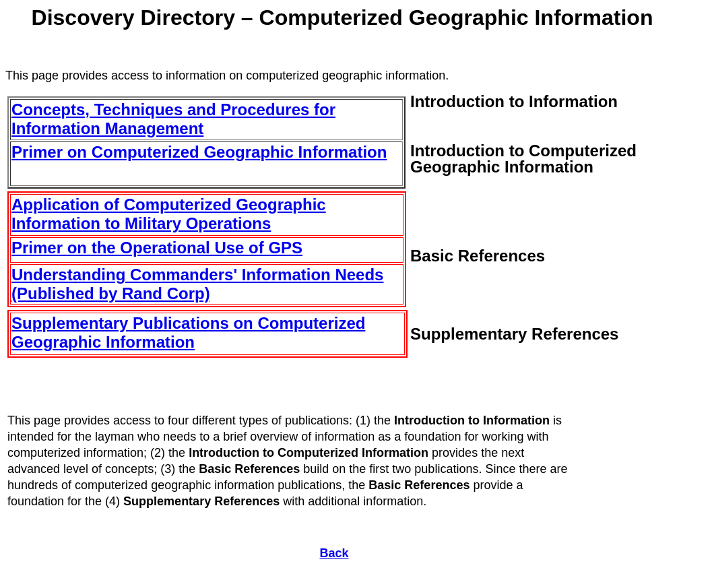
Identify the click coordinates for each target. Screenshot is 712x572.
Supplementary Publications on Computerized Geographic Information (188, 332)
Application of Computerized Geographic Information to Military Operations (168, 213)
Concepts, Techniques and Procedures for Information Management (173, 118)
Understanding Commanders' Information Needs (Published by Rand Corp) (197, 284)
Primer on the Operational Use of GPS (156, 248)
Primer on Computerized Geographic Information (199, 152)
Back (333, 553)
